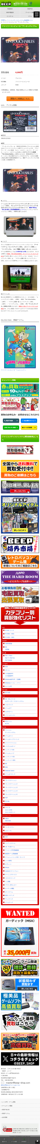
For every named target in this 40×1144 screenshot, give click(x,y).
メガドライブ (9, 705)
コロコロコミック (10, 878)
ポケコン (7, 670)
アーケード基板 (29, 12)
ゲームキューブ (9, 753)
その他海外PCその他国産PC (9, 675)
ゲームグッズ (9, 902)
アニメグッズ (9, 899)
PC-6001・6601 (9, 637)
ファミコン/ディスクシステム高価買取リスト (20, 20)
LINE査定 (23, 1140)
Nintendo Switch (9, 770)
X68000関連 (8, 643)
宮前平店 (30, 9)
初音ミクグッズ (9, 895)
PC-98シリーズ (9, 630)
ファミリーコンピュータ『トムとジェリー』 (14, 370)
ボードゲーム (9, 892)
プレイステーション (11, 780)
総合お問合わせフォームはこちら (10, 1085)
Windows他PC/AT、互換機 (12, 679)
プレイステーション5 (11, 794)
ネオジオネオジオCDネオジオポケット (10, 810)
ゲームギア (8, 708)
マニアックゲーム (10, 843)
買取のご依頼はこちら (20, 99)
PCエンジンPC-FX (8, 723)
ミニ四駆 (7, 881)
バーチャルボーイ (10, 746)
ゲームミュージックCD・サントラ (15, 857)
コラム (30, 16)
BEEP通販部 (10, 12)
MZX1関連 (7, 648)
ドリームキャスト (10, 715)
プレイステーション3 (11, 787)
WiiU (6, 767)
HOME (3, 20)
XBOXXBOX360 (8, 820)
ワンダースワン (9, 827)
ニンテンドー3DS (10, 760)
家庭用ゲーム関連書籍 (11, 853)
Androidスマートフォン (11, 871)
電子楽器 (7, 692)
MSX (6, 666)
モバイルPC (8, 686)
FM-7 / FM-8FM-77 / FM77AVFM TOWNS (10, 658)
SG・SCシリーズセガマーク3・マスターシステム (14, 700)
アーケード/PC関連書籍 (12, 850)
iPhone (7, 867)
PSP (6, 798)
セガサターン (9, 711)
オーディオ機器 (9, 888)
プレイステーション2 (11, 784)
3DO (6, 837)
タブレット (8, 864)
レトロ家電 (8, 860)
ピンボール (10, 16)
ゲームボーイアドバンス (12, 739)
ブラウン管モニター (11, 885)
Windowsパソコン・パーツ (13, 683)
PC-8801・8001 (9, 634)
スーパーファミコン (11, 743)
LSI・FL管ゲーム (10, 847)
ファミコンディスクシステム (10, 731)
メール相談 (14, 1140)
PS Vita (7, 801)
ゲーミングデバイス (11, 874)
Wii (6, 763)
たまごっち (8, 830)
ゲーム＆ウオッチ (10, 774)
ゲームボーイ (9, 736)
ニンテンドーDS (10, 756)
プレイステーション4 (11, 791)
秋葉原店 (10, 9)
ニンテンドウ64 (9, 750)
